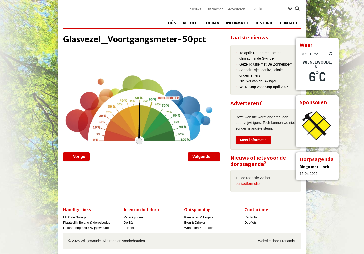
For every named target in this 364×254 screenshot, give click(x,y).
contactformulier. (249, 184)
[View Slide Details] (317, 125)
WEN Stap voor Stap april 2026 (264, 87)
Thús (171, 23)
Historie (264, 23)
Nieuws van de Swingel (257, 81)
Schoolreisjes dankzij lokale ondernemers (261, 72)
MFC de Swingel (75, 217)
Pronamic (287, 241)
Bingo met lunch (314, 167)
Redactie (250, 217)
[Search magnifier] (297, 8)
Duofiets (250, 222)
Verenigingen (133, 217)
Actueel (191, 23)
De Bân (212, 23)
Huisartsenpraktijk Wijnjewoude (86, 228)
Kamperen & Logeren (199, 217)
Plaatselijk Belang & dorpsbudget (87, 222)
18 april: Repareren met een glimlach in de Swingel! (261, 55)
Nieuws (195, 9)
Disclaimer (214, 9)
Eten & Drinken (195, 222)
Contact (289, 23)
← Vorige (76, 156)
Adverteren (236, 9)
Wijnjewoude (115, 14)
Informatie (237, 23)
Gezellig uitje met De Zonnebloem (266, 64)
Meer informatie (253, 140)
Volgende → (203, 156)
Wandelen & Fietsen (199, 228)
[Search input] (269, 8)
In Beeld (130, 228)
